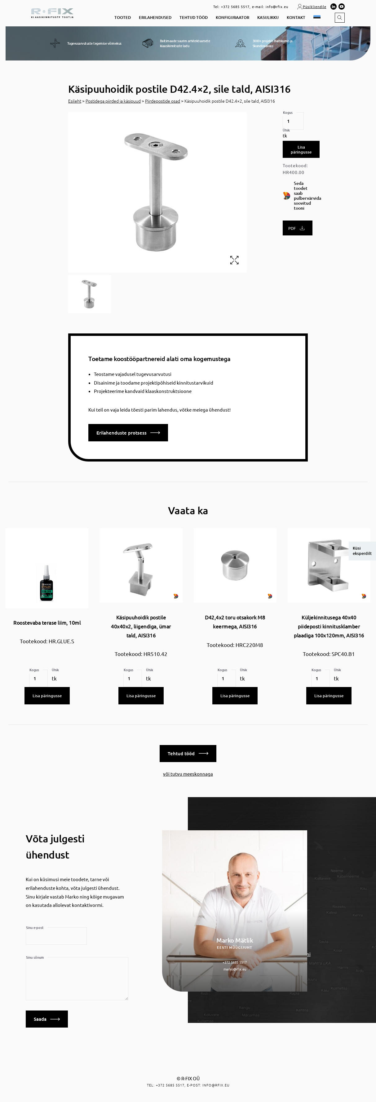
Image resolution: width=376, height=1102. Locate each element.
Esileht (74, 101)
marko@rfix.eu (234, 967)
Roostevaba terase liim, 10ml (47, 622)
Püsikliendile (311, 6)
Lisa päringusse (301, 149)
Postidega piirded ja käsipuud (113, 101)
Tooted (122, 17)
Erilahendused (155, 17)
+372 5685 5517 (235, 6)
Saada (47, 1018)
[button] (317, 18)
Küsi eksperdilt (362, 550)
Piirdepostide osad (162, 101)
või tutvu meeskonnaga (188, 772)
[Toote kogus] (293, 121)
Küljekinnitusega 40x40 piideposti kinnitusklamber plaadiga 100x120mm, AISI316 (329, 626)
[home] (52, 12)
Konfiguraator (232, 17)
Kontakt (296, 17)
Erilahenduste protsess (128, 433)
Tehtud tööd (193, 17)
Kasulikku (268, 17)
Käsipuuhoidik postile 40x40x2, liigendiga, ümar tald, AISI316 (141, 626)
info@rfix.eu (277, 6)
